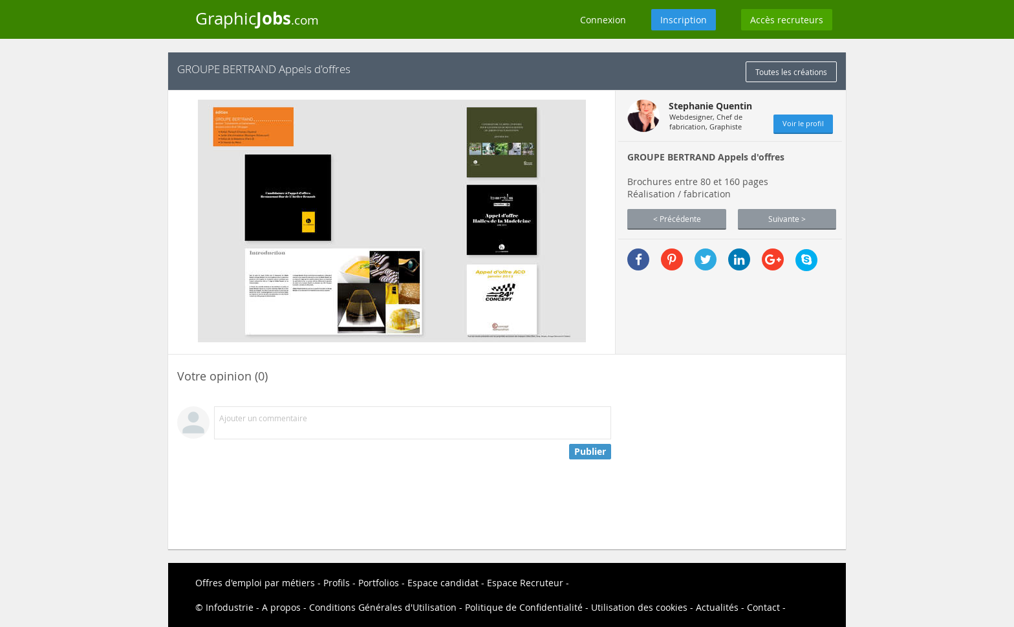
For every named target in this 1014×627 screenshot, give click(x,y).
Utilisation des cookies (639, 607)
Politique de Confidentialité (524, 607)
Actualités (717, 607)
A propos (281, 607)
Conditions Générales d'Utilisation (383, 607)
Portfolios (378, 583)
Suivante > (787, 219)
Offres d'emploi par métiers (255, 583)
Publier (590, 451)
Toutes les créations (791, 72)
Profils (336, 583)
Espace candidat (443, 583)
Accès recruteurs (786, 20)
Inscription (683, 20)
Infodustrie (229, 607)
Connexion (603, 20)
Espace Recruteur (525, 583)
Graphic (257, 18)
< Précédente (677, 219)
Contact (763, 607)
